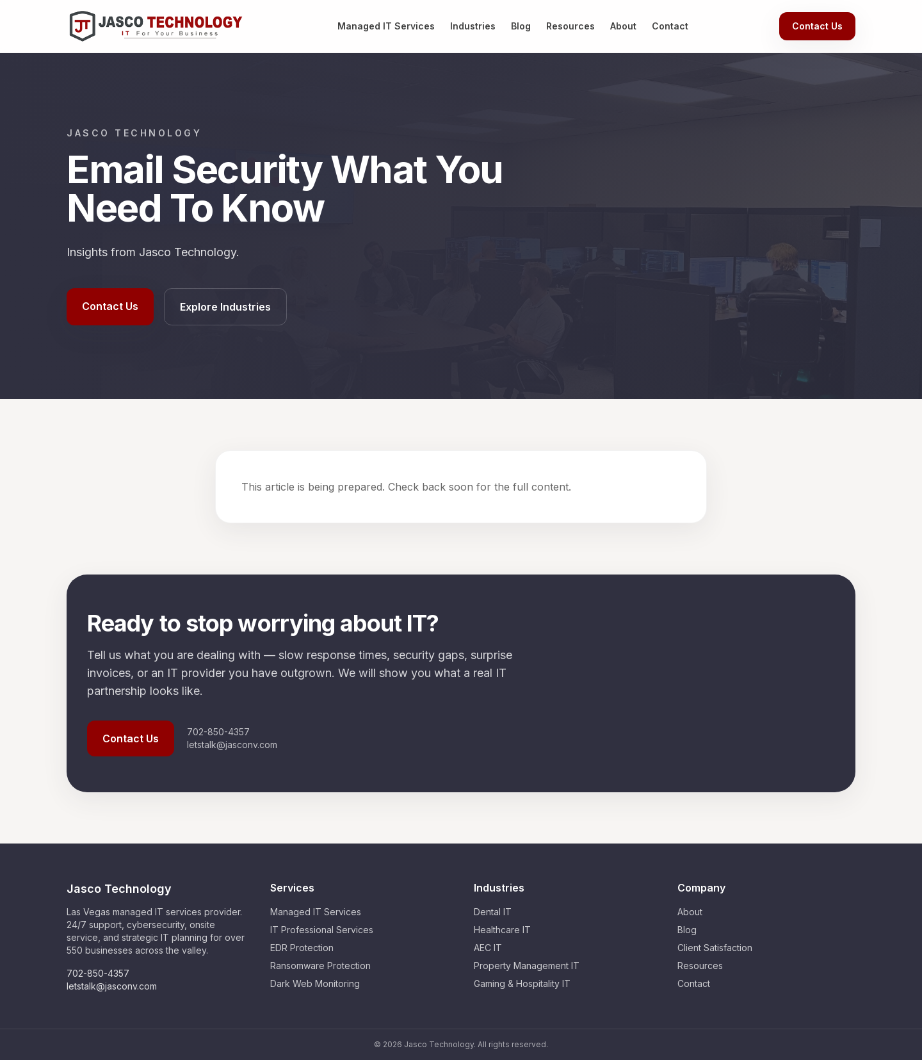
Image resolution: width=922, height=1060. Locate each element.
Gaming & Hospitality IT (522, 983)
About (623, 25)
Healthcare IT (502, 929)
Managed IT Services (386, 25)
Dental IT (493, 911)
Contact (670, 25)
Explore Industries (225, 306)
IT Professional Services (321, 929)
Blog (521, 25)
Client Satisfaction (714, 947)
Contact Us (817, 25)
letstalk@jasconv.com (232, 744)
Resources (570, 25)
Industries (473, 25)
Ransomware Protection (320, 965)
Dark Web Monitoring (315, 983)
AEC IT (488, 947)
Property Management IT (526, 965)
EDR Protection (302, 947)
